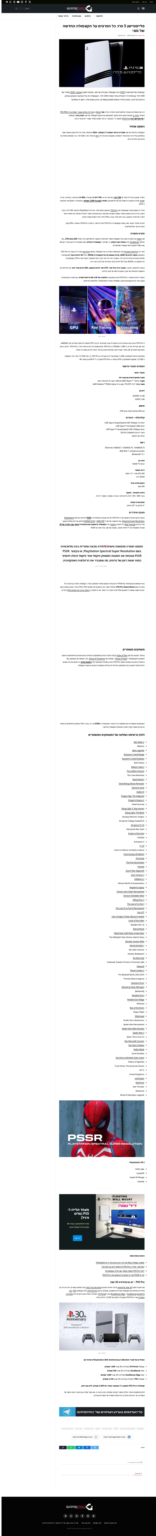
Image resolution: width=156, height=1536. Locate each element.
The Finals (138, 858)
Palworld (139, 966)
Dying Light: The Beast (133, 812)
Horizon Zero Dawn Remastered (129, 891)
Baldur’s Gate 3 (136, 767)
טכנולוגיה (75, 15)
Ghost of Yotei (120, 658)
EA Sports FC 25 (136, 825)
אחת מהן (84, 251)
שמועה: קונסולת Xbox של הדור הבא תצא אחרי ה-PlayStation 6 (118, 1262)
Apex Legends (137, 750)
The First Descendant (134, 862)
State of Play (120, 655)
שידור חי (134, 115)
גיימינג (86, 15)
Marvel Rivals (137, 929)
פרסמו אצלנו (134, 2)
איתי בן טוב (140, 35)
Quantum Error (136, 983)
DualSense (132, 242)
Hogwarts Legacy (135, 887)
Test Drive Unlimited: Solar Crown (128, 1057)
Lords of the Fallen (135, 920)
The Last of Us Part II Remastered (128, 908)
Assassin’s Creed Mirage (132, 754)
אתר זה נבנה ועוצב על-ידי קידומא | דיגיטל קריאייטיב (59, 1523)
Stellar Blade (137, 1049)
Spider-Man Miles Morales (131, 1028)
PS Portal (100, 1294)
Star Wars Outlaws (135, 1045)
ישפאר (140, 200)
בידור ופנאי (62, 15)
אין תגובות (120, 35)
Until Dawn (138, 1078)
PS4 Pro (112, 210)
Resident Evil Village (134, 999)
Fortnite (139, 866)
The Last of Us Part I (134, 904)
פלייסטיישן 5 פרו (65, 1429)
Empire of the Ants (135, 833)
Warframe (138, 1082)
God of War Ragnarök (133, 870)
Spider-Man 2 (137, 1032)
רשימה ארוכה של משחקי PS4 (77, 590)
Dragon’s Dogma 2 (135, 800)
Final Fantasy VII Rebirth (132, 854)
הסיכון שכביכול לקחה (92, 1287)
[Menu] (141, 8)
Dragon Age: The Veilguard (131, 796)
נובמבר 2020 (74, 92)
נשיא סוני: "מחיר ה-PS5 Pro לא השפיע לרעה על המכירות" (121, 1266)
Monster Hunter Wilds (133, 941)
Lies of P (139, 912)
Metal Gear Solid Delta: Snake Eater (127, 933)
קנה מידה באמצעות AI (112, 1271)
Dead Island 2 (137, 779)
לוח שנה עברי (84, 1523)
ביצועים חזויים (84, 662)
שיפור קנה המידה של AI (67, 524)
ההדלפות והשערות (129, 251)
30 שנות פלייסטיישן (123, 1287)
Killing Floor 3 (137, 900)
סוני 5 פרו (77, 1429)
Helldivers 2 (138, 879)
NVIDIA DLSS (87, 521)
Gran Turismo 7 (136, 875)
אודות (149, 2)
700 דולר (115, 197)
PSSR (87, 517)
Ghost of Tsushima (95, 658)
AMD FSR (99, 521)
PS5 (121, 92)
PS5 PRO (139, 1429)
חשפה (137, 238)
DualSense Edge (117, 1294)
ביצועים (111, 524)
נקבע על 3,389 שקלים (91, 200)
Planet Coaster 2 (136, 970)
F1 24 (140, 845)
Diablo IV (139, 792)
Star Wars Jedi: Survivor (133, 1041)
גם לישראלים (91, 1290)
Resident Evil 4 (136, 995)
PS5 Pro (124, 118)
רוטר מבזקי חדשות (109, 1523)
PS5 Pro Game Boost (126, 1429)
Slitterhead (138, 1016)
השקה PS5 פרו (105, 1429)
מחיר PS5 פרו (87, 1429)
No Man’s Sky (137, 958)
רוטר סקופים (96, 1523)
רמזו (96, 135)
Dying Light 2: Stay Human (131, 808)
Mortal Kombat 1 (135, 945)
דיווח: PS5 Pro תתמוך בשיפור (132, 1271)
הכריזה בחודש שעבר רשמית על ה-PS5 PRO (75, 112)
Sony (97, 112)
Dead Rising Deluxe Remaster (130, 783)
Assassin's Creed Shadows (131, 758)
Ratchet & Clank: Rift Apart (131, 987)
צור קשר (143, 2)
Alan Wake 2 (137, 742)
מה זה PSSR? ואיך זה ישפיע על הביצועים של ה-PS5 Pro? (122, 1275)
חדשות (98, 15)
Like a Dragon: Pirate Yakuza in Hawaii (126, 916)
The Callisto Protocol (134, 771)
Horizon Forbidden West (132, 895)
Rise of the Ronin (135, 1008)
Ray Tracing (128, 524)
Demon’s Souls (136, 787)
